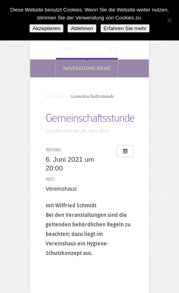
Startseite (55, 96)
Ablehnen (82, 28)
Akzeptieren (46, 28)
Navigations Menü (87, 68)
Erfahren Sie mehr (125, 28)
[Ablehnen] (169, 20)
